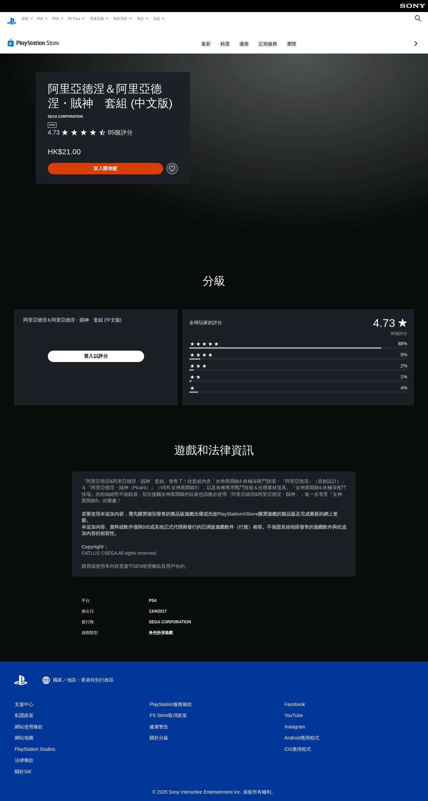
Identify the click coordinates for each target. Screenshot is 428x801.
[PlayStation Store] (34, 36)
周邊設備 (97, 18)
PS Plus (74, 18)
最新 (170, 37)
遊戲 (24, 18)
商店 (140, 18)
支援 (156, 18)
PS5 (40, 18)
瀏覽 (256, 37)
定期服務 (232, 37)
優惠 (208, 37)
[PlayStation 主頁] (11, 18)
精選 (189, 37)
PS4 (55, 18)
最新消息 (120, 18)
